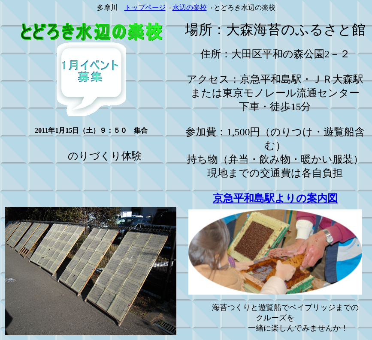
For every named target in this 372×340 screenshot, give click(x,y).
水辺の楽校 (189, 7)
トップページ (145, 7)
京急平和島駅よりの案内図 (275, 198)
